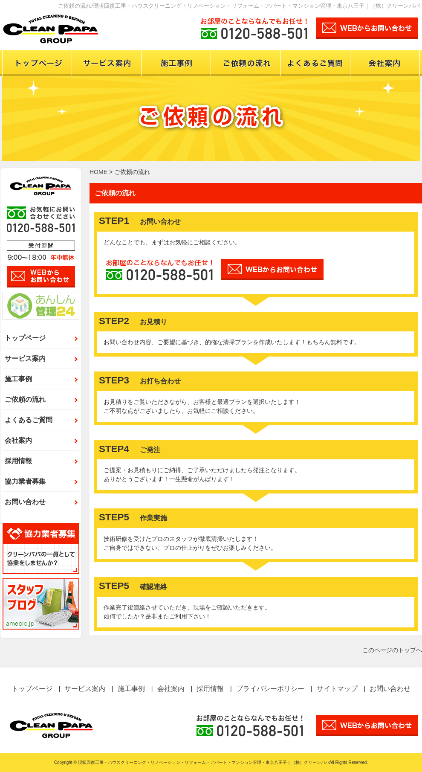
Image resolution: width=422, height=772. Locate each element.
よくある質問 (315, 63)
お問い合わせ (25, 501)
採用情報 (18, 460)
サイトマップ (337, 688)
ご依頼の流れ (245, 63)
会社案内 (385, 63)
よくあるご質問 (28, 420)
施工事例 (176, 63)
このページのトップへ (392, 650)
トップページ (37, 63)
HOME (98, 171)
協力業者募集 (25, 481)
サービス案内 (106, 63)
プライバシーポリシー (270, 688)
